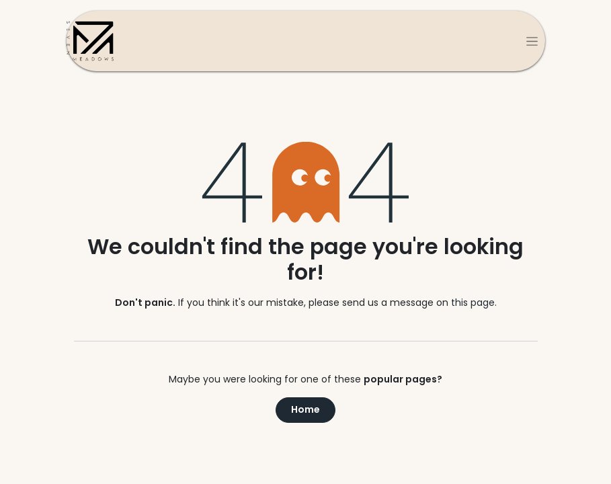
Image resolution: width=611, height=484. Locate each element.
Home (305, 409)
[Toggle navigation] (532, 41)
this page (473, 302)
